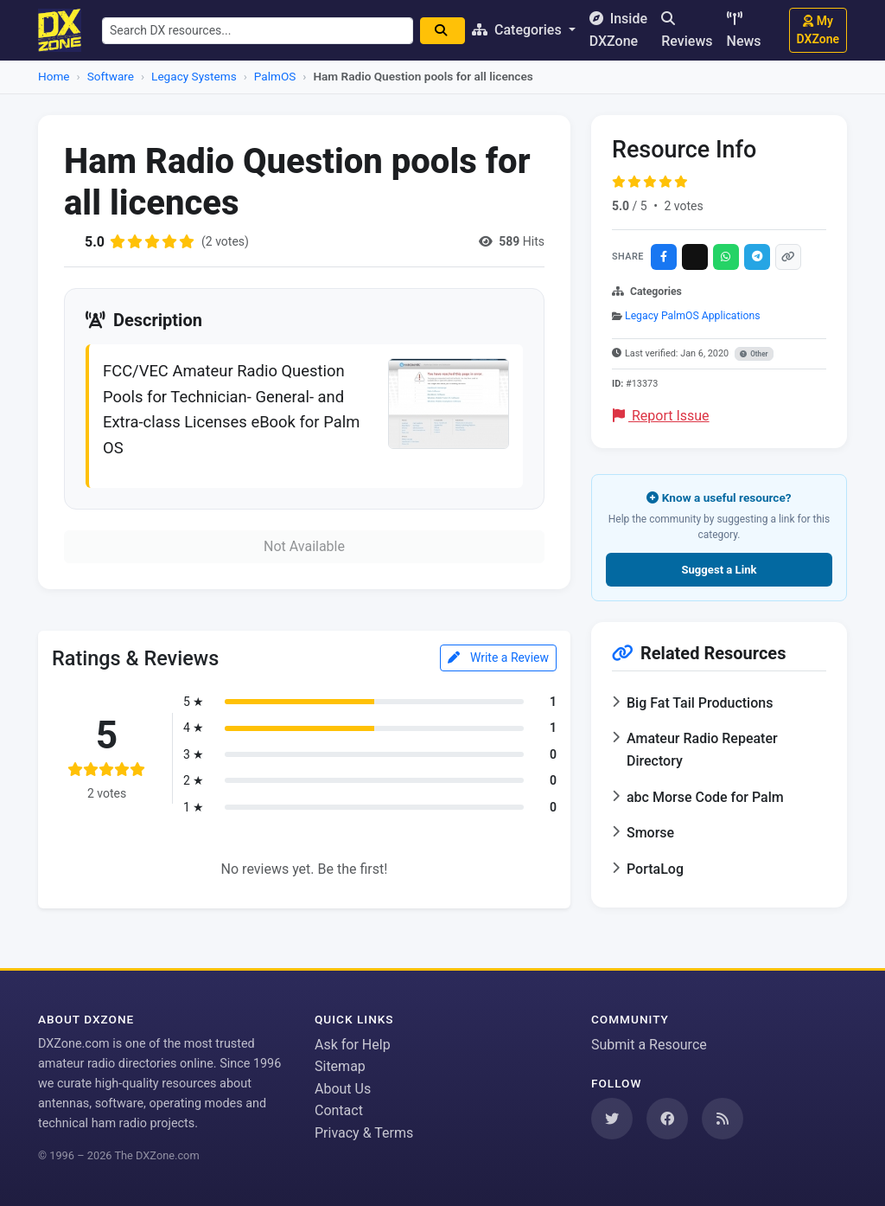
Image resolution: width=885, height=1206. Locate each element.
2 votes (683, 206)
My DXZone (818, 30)
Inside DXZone (618, 29)
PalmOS (275, 76)
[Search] (442, 30)
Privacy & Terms (364, 1133)
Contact (339, 1110)
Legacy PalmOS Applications (693, 316)
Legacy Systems (194, 76)
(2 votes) (225, 241)
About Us (343, 1089)
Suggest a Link (718, 569)
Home (54, 76)
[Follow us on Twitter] (612, 1118)
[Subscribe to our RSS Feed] (722, 1118)
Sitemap (340, 1066)
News (744, 30)
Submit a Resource (649, 1044)
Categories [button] (518, 30)
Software (110, 76)
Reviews (686, 30)
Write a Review (498, 657)
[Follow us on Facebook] (667, 1118)
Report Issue (661, 415)
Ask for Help (353, 1044)
